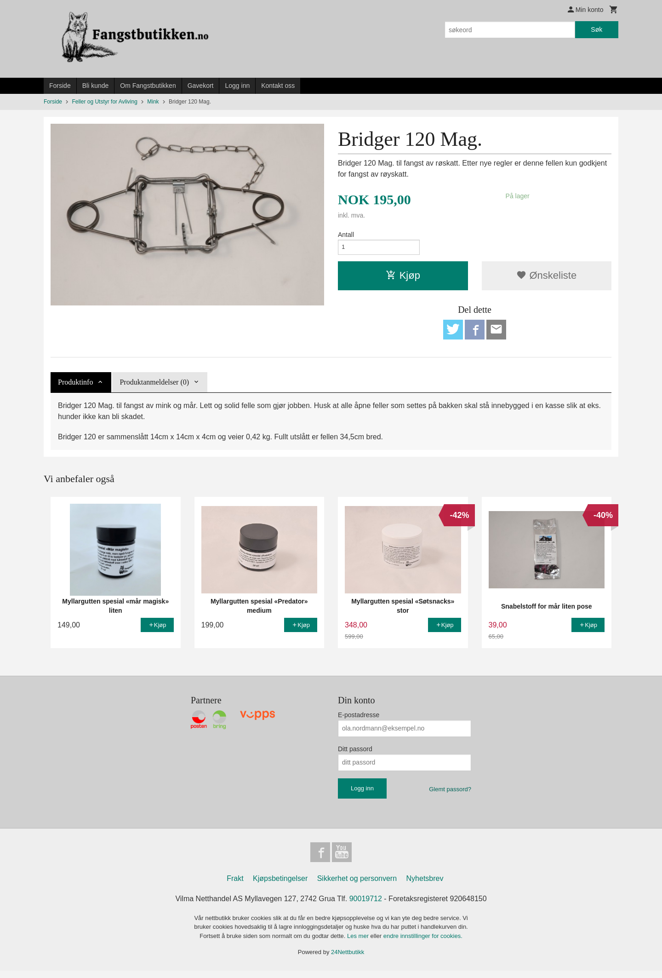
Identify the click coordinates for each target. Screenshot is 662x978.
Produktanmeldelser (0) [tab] (154, 387)
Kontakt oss (278, 85)
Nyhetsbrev (425, 886)
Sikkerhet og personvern (357, 886)
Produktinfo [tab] (75, 387)
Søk (596, 29)
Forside (60, 85)
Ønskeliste (546, 278)
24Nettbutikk (347, 959)
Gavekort (201, 85)
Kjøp (403, 278)
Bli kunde (95, 85)
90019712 (365, 906)
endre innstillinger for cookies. (422, 943)
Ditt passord (355, 753)
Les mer (359, 943)
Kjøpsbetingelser (280, 886)
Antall (346, 234)
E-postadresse (358, 719)
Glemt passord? (450, 793)
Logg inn (237, 85)
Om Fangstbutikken (148, 85)
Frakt (235, 886)
